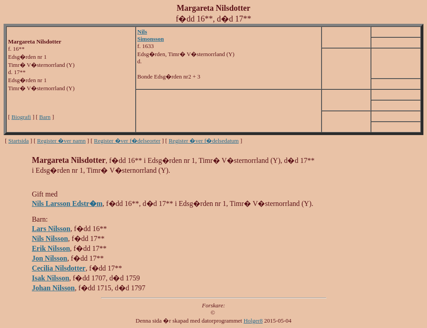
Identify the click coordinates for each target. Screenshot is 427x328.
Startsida (19, 140)
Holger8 (253, 320)
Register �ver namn (61, 140)
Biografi (21, 117)
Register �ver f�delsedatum (204, 140)
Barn (44, 117)
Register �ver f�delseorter (127, 140)
